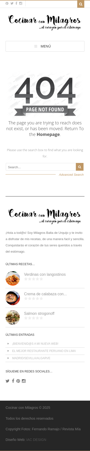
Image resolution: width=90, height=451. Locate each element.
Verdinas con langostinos (45, 274)
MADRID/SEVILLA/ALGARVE (31, 358)
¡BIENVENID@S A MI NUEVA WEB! (35, 343)
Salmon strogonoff (39, 313)
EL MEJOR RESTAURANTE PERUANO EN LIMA (44, 351)
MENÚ (46, 46)
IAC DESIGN (36, 440)
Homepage (48, 134)
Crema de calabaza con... (45, 294)
